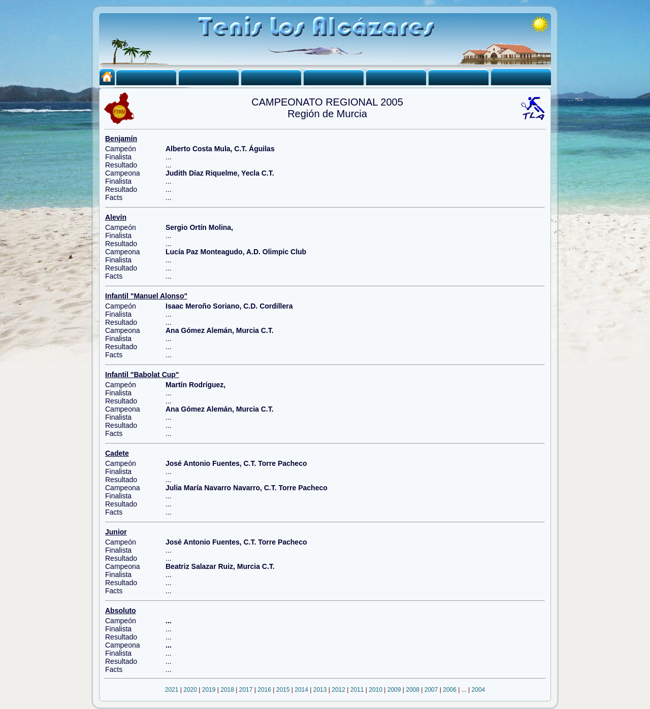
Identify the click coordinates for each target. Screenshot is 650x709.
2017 (246, 689)
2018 (227, 689)
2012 (338, 689)
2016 (264, 689)
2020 (190, 689)
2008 (412, 689)
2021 (172, 689)
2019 (209, 689)
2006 (450, 689)
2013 (320, 689)
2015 (283, 689)
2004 (478, 689)
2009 (394, 689)
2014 (301, 689)
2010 (375, 689)
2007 (431, 689)
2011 (357, 689)
